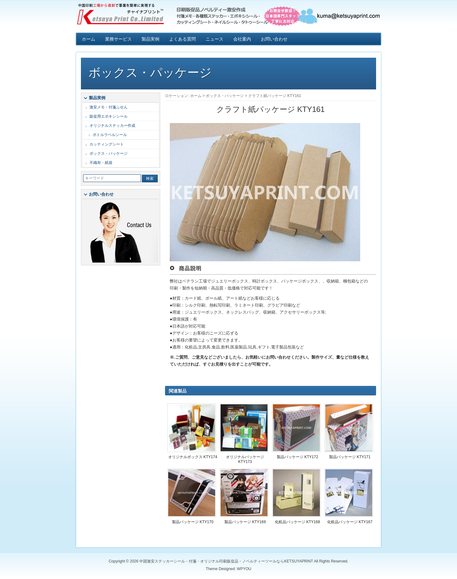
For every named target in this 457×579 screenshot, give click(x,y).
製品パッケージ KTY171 (350, 457)
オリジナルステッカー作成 (112, 125)
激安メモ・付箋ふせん (108, 107)
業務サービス (118, 39)
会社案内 (242, 39)
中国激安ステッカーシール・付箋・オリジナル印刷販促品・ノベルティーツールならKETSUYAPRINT (123, 16)
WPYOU (244, 569)
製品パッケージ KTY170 (193, 522)
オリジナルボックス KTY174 (192, 457)
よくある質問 (182, 39)
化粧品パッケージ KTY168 (297, 522)
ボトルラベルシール (110, 135)
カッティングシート (106, 144)
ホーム (88, 39)
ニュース (214, 39)
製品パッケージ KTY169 (245, 522)
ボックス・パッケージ (150, 72)
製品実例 (150, 39)
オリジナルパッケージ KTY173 (245, 459)
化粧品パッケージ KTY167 (350, 522)
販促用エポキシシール (108, 116)
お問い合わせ (274, 39)
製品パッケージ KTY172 (297, 457)
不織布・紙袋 (100, 162)
